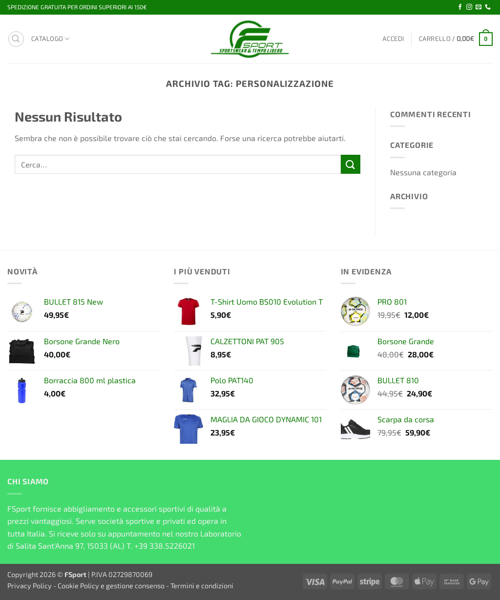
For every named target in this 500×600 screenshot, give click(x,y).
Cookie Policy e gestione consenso (111, 585)
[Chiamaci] (488, 7)
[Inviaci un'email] (478, 7)
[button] (16, 39)
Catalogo (50, 38)
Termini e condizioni (201, 585)
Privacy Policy (29, 585)
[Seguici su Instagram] (469, 7)
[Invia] (350, 164)
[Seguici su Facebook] (460, 7)
